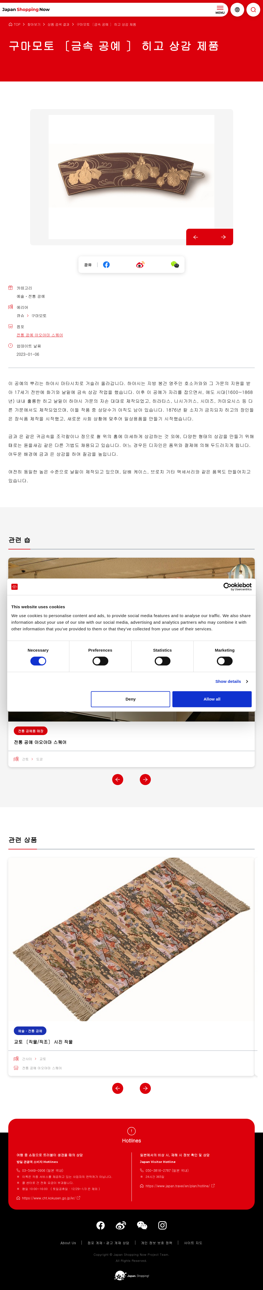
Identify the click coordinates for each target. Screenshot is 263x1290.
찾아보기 (34, 24)
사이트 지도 (193, 1243)
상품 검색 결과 (59, 24)
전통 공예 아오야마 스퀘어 (40, 335)
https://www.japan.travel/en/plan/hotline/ (178, 1185)
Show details (228, 681)
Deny (131, 699)
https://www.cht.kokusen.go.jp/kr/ (48, 1198)
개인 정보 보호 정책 (157, 1243)
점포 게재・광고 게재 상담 (108, 1243)
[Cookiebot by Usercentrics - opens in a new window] (227, 587)
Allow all (212, 699)
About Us (68, 1243)
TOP (17, 24)
